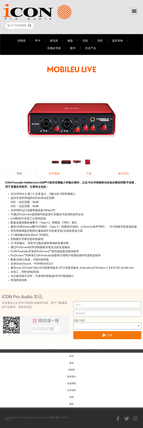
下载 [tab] (89, 173)
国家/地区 (79, 320)
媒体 (71, 363)
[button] (134, 11)
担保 (71, 397)
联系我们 (71, 376)
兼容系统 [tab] (123, 173)
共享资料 (71, 390)
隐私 (71, 404)
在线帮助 (71, 383)
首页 (71, 356)
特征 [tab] (19, 173)
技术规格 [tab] (54, 173)
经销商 (71, 369)
